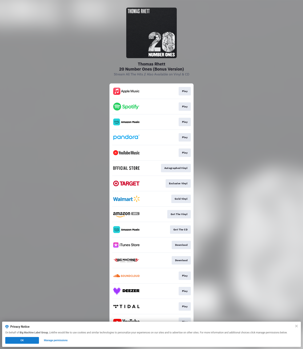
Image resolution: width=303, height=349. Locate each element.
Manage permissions (56, 340)
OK (22, 340)
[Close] (296, 326)
